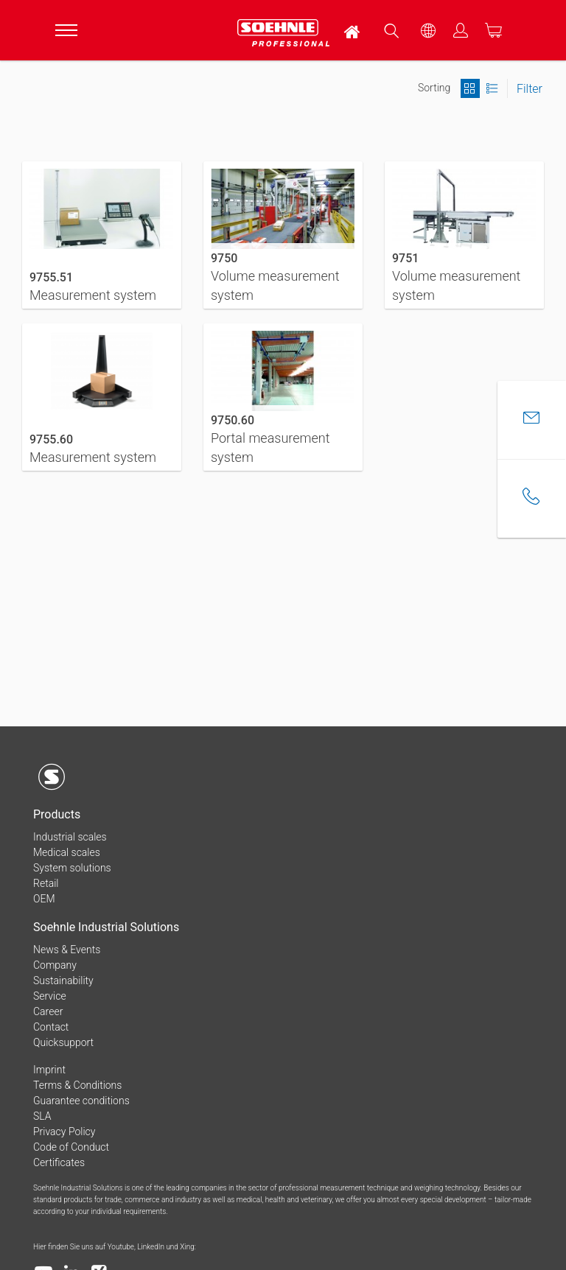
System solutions (72, 868)
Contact (51, 1027)
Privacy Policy (64, 1131)
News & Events (66, 949)
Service (49, 996)
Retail (45, 883)
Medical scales (66, 852)
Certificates (59, 1162)
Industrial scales (70, 837)
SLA (42, 1116)
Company (55, 965)
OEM (44, 899)
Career (48, 1011)
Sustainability (63, 980)
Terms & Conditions (77, 1085)
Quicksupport (63, 1042)
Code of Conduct (71, 1147)
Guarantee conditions (81, 1100)
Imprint (49, 1070)
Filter (529, 89)
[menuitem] (353, 30)
